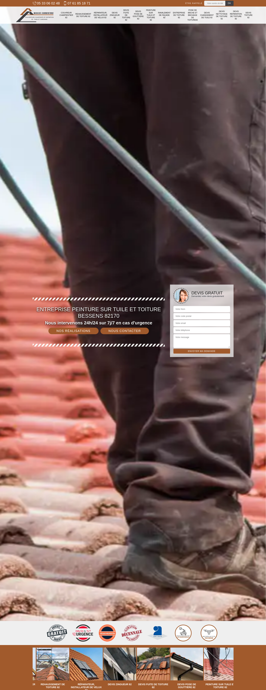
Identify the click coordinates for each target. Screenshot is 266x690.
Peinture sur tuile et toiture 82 (151, 15)
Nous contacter (125, 331)
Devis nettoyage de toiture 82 (222, 15)
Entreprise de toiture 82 (179, 15)
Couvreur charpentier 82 (66, 15)
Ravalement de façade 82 (164, 15)
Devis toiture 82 (248, 15)
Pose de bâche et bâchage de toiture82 (192, 15)
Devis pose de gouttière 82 (138, 15)
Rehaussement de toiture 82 (83, 15)
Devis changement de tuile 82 (207, 15)
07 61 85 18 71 (76, 3)
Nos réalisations (73, 331)
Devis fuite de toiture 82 (126, 15)
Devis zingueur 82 (115, 15)
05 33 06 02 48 (46, 3)
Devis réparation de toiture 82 (236, 15)
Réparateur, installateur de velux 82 (100, 15)
